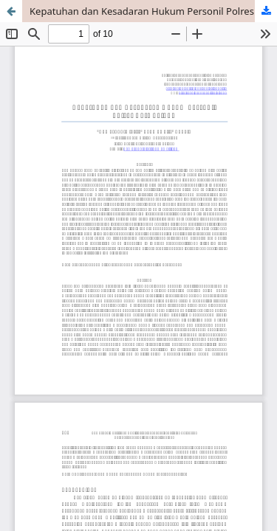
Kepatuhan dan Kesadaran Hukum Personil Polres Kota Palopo (153, 11)
